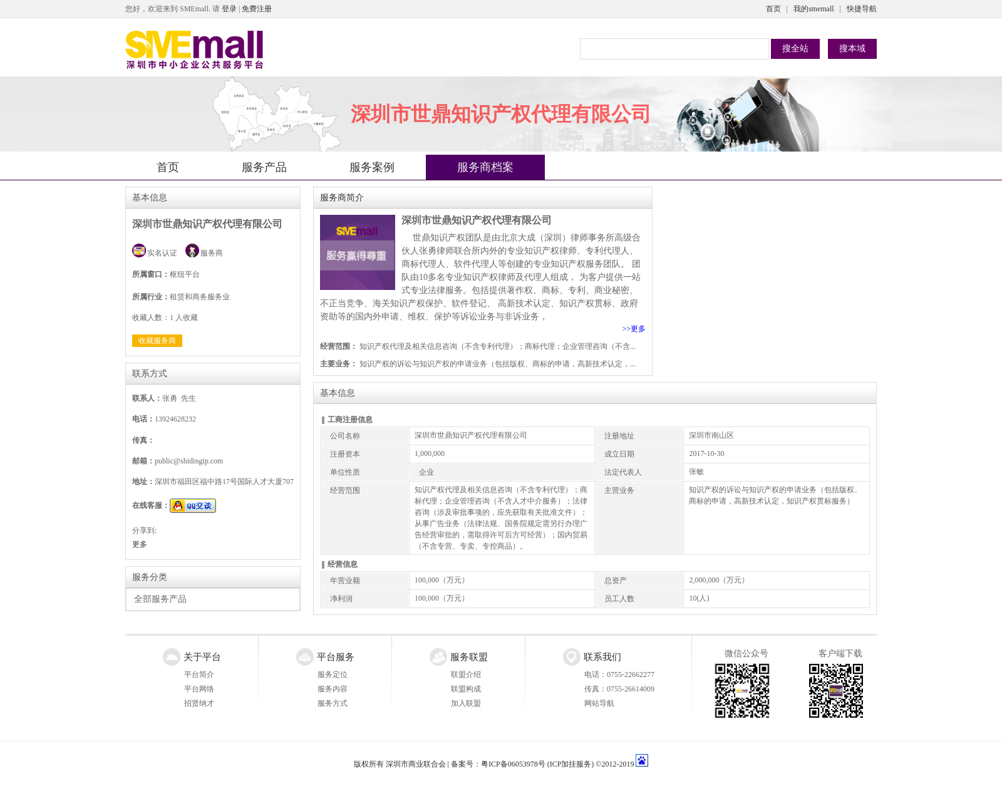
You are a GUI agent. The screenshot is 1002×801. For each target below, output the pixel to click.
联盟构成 (466, 689)
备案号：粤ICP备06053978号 (498, 764)
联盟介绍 (466, 674)
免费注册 (257, 8)
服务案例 (372, 167)
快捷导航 (862, 8)
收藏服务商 (157, 340)
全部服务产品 (160, 599)
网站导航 (599, 703)
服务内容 (333, 689)
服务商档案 (485, 167)
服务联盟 (469, 657)
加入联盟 (466, 703)
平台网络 (199, 689)
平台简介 (199, 674)
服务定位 (333, 674)
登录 (229, 8)
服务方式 (333, 703)
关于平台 (202, 657)
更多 (139, 544)
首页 (773, 8)
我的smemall (813, 8)
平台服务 (335, 657)
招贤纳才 (199, 703)
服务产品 (264, 167)
